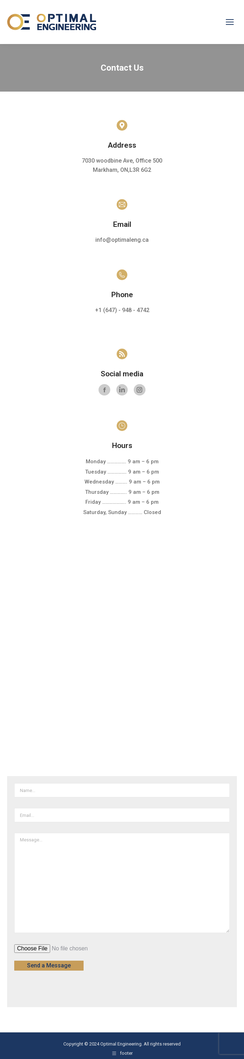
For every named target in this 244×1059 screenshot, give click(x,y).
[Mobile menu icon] (230, 22)
